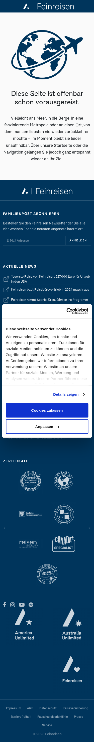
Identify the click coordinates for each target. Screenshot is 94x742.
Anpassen (47, 426)
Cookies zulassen (47, 410)
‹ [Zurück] (5, 527)
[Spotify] (31, 604)
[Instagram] (12, 604)
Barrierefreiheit (21, 717)
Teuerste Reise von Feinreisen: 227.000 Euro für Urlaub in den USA (46, 278)
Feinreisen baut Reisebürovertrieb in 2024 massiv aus (46, 289)
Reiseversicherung (75, 708)
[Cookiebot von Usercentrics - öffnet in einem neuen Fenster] (67, 311)
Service (47, 725)
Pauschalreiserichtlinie (52, 717)
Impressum (13, 708)
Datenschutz (48, 708)
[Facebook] (4, 604)
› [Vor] (89, 527)
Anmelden (78, 240)
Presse (78, 717)
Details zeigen (65, 394)
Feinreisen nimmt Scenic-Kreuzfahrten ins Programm (45, 300)
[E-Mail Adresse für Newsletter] (34, 240)
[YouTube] (22, 604)
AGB (30, 708)
